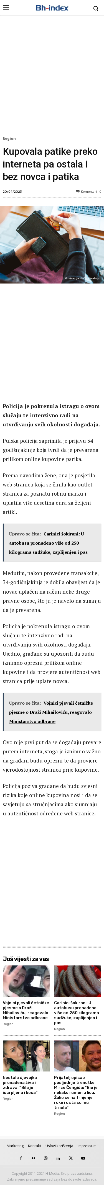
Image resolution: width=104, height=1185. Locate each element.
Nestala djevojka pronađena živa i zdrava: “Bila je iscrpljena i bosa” (20, 1085)
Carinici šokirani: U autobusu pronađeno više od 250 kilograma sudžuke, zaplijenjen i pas (76, 1012)
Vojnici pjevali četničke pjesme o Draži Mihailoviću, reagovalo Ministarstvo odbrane (26, 1010)
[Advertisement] (52, 77)
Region (10, 138)
